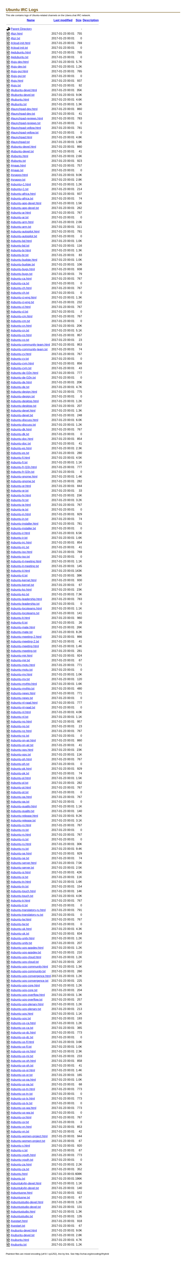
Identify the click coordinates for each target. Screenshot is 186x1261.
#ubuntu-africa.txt (22, 198)
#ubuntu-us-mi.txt (22, 1056)
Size (79, 20)
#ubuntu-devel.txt (22, 415)
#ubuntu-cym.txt (21, 368)
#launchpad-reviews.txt (26, 123)
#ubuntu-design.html (24, 391)
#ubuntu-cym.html (22, 363)
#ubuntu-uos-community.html (29, 966)
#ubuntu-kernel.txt (22, 584)
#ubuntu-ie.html (21, 504)
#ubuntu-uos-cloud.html (26, 957)
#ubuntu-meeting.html (25, 646)
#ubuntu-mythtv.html (24, 683)
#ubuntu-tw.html (21, 919)
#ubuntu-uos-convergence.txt (29, 980)
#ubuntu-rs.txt (20, 839)
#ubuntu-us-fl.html (22, 1042)
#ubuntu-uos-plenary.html (27, 1004)
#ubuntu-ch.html (21, 288)
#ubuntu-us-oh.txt (22, 1065)
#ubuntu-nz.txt (20, 735)
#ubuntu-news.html (23, 693)
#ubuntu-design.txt (23, 396)
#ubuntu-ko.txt (20, 594)
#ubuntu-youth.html (23, 1155)
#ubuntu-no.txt (20, 726)
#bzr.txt (15, 38)
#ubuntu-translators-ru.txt (27, 914)
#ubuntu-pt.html (21, 787)
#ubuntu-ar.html (21, 212)
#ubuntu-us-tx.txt (21, 1103)
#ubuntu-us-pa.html (23, 1079)
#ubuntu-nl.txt (19, 716)
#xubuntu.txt (19, 1244)
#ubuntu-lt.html (20, 617)
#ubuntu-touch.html (23, 891)
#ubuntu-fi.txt (19, 462)
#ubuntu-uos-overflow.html (28, 994)
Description (91, 20)
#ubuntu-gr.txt (20, 490)
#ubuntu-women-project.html (29, 1136)
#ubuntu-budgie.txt (23, 264)
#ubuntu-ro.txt (20, 829)
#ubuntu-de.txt (20, 387)
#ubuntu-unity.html (22, 938)
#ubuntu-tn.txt (20, 886)
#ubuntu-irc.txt (20, 547)
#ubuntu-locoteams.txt (25, 613)
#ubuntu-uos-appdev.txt (26, 952)
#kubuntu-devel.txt (23, 94)
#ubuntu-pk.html (21, 768)
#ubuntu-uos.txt (21, 1018)
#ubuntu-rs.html (21, 834)
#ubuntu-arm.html (22, 222)
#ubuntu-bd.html (21, 240)
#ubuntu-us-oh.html (23, 1060)
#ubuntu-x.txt (19, 1150)
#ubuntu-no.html (21, 721)
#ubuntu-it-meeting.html (26, 561)
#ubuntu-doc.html (22, 438)
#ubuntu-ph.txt (20, 764)
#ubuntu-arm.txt (21, 226)
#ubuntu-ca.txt (20, 283)
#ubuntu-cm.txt (20, 321)
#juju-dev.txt (18, 66)
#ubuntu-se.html (21, 853)
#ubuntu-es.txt (20, 453)
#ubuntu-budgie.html (24, 259)
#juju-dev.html (20, 61)
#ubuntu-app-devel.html (26, 203)
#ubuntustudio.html (23, 1211)
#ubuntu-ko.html (21, 589)
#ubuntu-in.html (21, 514)
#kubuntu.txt (19, 104)
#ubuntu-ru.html (21, 844)
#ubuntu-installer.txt (23, 528)
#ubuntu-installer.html (24, 523)
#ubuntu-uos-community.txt (28, 971)
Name (31, 20)
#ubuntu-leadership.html (26, 599)
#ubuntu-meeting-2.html (26, 636)
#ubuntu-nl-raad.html (24, 702)
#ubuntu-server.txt (22, 867)
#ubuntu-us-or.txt (22, 1075)
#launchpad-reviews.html (27, 118)
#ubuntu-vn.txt (20, 1131)
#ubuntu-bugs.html (23, 269)
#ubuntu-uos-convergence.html (31, 976)
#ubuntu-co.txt (20, 339)
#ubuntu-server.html (23, 862)
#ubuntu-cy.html (21, 354)
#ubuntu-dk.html (21, 429)
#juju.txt (16, 85)
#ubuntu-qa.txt (20, 801)
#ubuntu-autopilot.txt (24, 236)
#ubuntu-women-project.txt (28, 1140)
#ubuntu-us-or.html (23, 1070)
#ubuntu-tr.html (20, 900)
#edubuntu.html (21, 52)
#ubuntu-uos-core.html (25, 985)
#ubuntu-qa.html (21, 797)
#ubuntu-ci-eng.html (23, 297)
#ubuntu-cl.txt (19, 311)
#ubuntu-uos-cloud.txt (25, 961)
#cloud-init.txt (19, 47)
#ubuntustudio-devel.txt (26, 1206)
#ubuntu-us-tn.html (23, 1089)
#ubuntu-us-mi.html (23, 1051)
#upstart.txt (18, 1225)
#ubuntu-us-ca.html (23, 1023)
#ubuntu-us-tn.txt (22, 1093)
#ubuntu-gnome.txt (23, 481)
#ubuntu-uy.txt (20, 1122)
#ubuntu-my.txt (20, 679)
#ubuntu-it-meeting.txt (25, 566)
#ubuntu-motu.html (23, 665)
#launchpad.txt (20, 142)
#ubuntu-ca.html (21, 278)
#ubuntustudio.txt (22, 1216)
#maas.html (18, 165)
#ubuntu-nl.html (21, 712)
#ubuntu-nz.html (21, 731)
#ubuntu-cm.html (21, 316)
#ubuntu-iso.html (21, 551)
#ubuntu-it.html (20, 570)
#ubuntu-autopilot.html (25, 231)
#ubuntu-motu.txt (22, 669)
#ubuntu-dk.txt (20, 434)
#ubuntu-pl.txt (19, 782)
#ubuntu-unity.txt (21, 943)
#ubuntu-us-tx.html (23, 1098)
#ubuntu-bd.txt (20, 245)
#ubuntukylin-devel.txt (25, 1188)
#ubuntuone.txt (20, 1197)
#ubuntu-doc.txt (21, 443)
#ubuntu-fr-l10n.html (24, 467)
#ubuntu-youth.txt (22, 1159)
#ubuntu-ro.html (21, 825)
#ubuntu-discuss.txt (23, 424)
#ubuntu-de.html (21, 382)
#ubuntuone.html (21, 1192)
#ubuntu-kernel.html (23, 580)
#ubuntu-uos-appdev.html (27, 947)
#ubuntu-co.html (21, 335)
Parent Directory (21, 28)
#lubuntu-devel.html (23, 146)
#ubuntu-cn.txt (20, 330)
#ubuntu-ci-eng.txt (22, 302)
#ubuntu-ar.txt (20, 217)
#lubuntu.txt (18, 160)
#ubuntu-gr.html (21, 486)
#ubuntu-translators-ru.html (28, 910)
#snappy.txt (18, 179)
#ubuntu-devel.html (23, 410)
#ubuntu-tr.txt (19, 905)
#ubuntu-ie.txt (19, 509)
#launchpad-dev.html (24, 109)
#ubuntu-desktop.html (25, 401)
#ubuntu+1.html (21, 184)
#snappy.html (19, 175)
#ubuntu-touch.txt (22, 895)
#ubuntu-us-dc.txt (22, 1037)
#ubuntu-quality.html (24, 806)
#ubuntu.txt (18, 1178)
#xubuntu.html (20, 1239)
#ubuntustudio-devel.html (27, 1202)
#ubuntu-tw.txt (20, 924)
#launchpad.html (21, 137)
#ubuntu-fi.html (20, 457)
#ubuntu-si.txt (19, 877)
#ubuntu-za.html (21, 1164)
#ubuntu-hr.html (21, 495)
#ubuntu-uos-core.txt (24, 990)
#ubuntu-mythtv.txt (22, 688)
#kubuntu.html (20, 99)
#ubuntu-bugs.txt (21, 273)
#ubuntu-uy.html (21, 1117)
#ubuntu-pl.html (21, 778)
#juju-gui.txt (18, 76)
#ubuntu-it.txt (19, 575)
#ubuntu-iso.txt (20, 556)
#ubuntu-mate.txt (22, 632)
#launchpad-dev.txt (23, 113)
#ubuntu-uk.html (21, 928)
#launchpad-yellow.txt (25, 132)
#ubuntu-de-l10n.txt (23, 377)
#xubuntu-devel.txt (23, 1235)
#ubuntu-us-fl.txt (21, 1046)
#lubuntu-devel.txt (22, 151)
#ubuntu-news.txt (22, 698)
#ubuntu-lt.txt (19, 622)
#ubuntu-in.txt (19, 518)
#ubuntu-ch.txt (20, 292)
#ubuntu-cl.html (21, 306)
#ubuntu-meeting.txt (23, 650)
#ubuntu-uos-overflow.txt (26, 999)
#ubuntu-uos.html (22, 1013)
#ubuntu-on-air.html (23, 740)
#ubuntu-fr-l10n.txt (22, 471)
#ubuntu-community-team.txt (29, 349)
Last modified (63, 20)
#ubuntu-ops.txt (21, 754)
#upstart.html (19, 1221)
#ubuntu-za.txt (20, 1169)
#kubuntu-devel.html (24, 90)
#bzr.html (17, 33)
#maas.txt (17, 170)
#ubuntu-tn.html (21, 881)
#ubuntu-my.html (21, 674)
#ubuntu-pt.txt (20, 792)
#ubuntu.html (19, 1173)
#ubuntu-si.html (21, 872)
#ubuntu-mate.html (23, 627)
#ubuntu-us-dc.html (23, 1032)
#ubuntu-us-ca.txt (22, 1027)
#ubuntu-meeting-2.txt (25, 641)
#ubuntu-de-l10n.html (24, 372)
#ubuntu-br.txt (20, 255)
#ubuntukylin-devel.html (26, 1183)
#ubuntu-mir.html (21, 655)
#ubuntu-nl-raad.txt (23, 707)
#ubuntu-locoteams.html (26, 608)
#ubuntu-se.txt (20, 858)
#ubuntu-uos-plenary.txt (26, 1009)
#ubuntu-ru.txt (20, 848)
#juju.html (17, 80)
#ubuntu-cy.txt (20, 358)
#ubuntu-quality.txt (22, 811)
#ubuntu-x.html (20, 1145)
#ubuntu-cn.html (21, 325)
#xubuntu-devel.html (24, 1230)
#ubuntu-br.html (21, 250)
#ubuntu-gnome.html (24, 476)
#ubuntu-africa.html (23, 193)
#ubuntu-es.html (21, 448)
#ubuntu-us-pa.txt (22, 1084)
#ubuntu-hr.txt (20, 500)
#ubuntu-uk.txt (20, 933)
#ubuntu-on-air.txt (22, 745)
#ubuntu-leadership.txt (25, 603)
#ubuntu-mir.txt (20, 660)
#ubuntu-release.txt (23, 820)
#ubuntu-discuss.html (24, 420)
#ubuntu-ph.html (21, 759)
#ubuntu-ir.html (20, 533)
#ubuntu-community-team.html (30, 344)
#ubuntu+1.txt (19, 189)
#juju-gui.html (19, 71)
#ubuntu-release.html (24, 815)
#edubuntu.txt (19, 57)
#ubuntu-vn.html (21, 1126)
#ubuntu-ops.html (22, 749)
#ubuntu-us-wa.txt (22, 1112)
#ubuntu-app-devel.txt (25, 208)
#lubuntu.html (19, 156)
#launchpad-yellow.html (26, 127)
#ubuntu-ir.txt (19, 537)
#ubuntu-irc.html (21, 542)
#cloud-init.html (20, 43)
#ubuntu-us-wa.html (23, 1107)
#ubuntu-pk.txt (20, 773)
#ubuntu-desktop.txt (23, 405)
